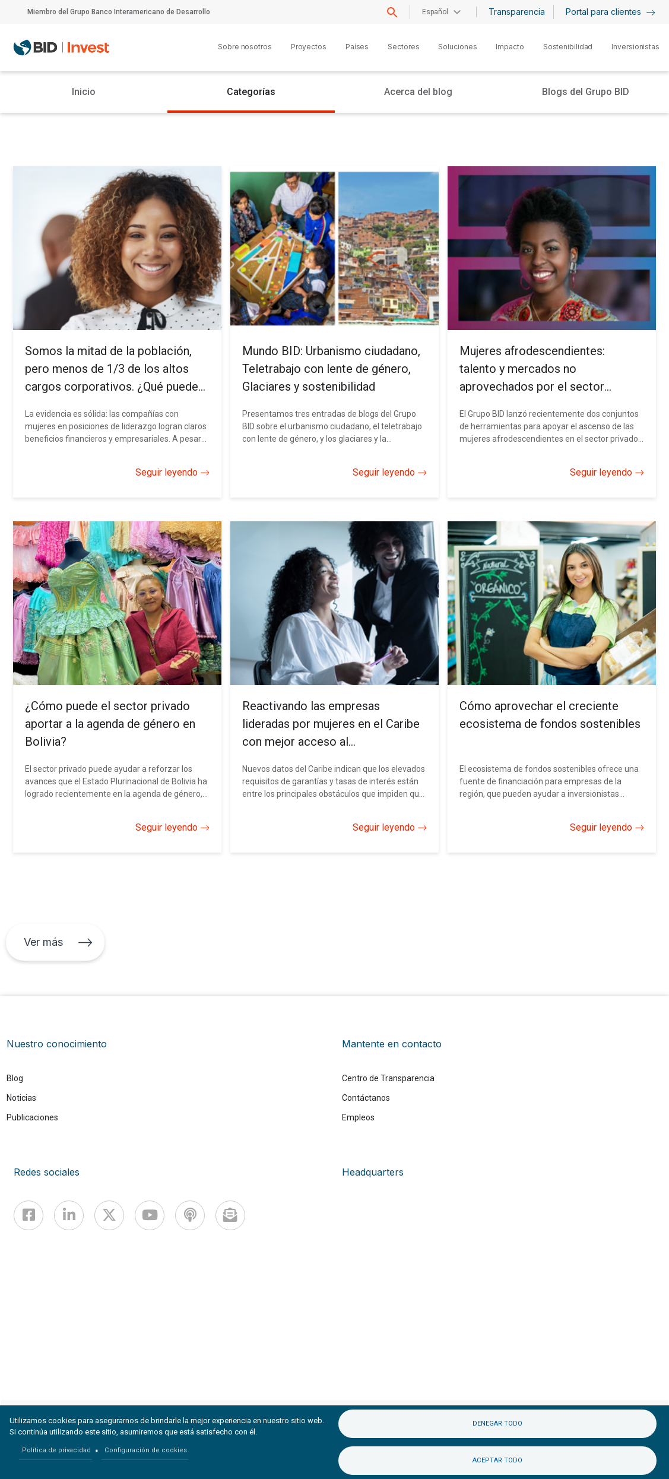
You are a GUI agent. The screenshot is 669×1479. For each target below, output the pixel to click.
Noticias (21, 1098)
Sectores (403, 46)
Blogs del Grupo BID (585, 91)
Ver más (58, 942)
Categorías (251, 91)
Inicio (84, 91)
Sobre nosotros (245, 46)
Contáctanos (366, 1098)
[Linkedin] (69, 1215)
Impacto (510, 46)
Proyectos (308, 46)
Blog (15, 1078)
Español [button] (435, 12)
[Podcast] (190, 1215)
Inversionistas (635, 46)
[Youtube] (149, 1215)
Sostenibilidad (568, 46)
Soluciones (457, 46)
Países (357, 46)
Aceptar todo (497, 1460)
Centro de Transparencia (388, 1078)
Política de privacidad (56, 1450)
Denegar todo (497, 1423)
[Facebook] (28, 1215)
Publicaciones (32, 1117)
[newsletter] (230, 1215)
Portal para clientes (610, 12)
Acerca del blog (418, 91)
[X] (109, 1215)
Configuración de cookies (145, 1450)
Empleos (358, 1117)
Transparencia (517, 12)
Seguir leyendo (172, 472)
